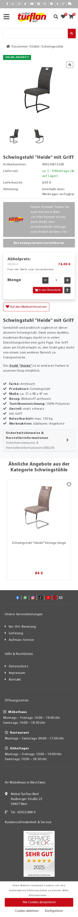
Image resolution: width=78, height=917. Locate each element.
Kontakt (15, 679)
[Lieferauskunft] (70, 4)
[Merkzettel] (69, 485)
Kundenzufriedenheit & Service (28, 822)
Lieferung (16, 633)
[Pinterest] (39, 4)
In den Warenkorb (48, 290)
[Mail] (45, 4)
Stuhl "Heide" (20, 366)
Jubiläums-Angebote (48, 423)
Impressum (17, 673)
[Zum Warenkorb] (72, 17)
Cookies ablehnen (27, 911)
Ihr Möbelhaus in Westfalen (25, 782)
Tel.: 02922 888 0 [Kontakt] (23, 812)
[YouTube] (32, 4)
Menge (14, 280)
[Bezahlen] (58, 4)
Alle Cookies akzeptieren (39, 902)
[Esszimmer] (20, 46)
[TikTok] (25, 4)
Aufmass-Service (21, 640)
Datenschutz (18, 666)
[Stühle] (35, 46)
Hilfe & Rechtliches (19, 654)
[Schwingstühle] (52, 46)
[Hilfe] (51, 4)
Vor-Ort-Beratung (22, 626)
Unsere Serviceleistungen (24, 614)
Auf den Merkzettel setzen (26, 307)
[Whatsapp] (13, 4)
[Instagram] (19, 4)
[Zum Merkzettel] (64, 17)
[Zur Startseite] (8, 46)
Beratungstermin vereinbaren (39, 243)
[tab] (39, 440)
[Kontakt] (63, 4)
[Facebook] (7, 4)
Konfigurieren (54, 911)
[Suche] (35, 33)
